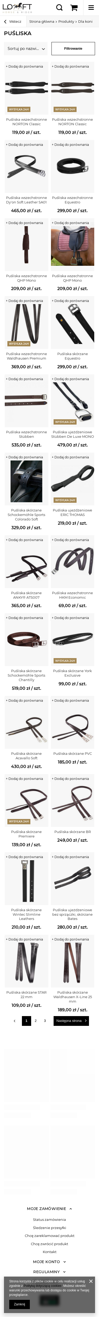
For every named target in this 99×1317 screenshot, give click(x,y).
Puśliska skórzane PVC (72, 753)
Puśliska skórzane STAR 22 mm (26, 994)
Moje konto (46, 1261)
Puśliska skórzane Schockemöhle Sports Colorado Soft (26, 514)
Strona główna (41, 21)
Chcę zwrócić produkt (49, 1244)
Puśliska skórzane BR (72, 832)
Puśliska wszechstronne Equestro (72, 200)
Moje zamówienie (46, 1208)
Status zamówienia (49, 1220)
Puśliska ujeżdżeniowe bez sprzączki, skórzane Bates (72, 914)
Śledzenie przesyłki (49, 1228)
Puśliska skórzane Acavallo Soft (26, 755)
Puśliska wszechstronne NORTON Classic (26, 121)
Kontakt (49, 1252)
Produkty (66, 21)
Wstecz (12, 22)
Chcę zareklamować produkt (49, 1236)
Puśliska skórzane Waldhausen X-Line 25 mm (72, 996)
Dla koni (85, 21)
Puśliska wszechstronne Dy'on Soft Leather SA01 (26, 200)
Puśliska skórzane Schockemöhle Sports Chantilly (26, 675)
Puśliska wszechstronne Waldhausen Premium (26, 356)
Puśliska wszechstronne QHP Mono (26, 278)
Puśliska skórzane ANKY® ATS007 (26, 595)
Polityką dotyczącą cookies (43, 1286)
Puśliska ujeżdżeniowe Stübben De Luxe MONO (72, 434)
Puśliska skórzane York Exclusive (72, 673)
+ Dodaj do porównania (24, 66)
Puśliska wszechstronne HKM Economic (72, 595)
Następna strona (69, 1021)
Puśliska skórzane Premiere (26, 834)
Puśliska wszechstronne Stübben (26, 434)
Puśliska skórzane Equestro (72, 356)
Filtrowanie (73, 48)
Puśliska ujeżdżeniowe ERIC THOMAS (72, 512)
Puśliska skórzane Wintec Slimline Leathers (26, 914)
